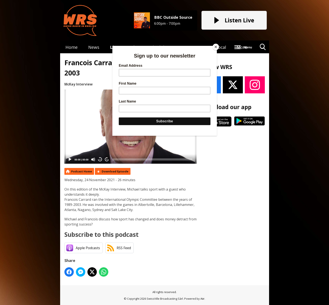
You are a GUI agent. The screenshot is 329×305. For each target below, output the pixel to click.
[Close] (216, 47)
